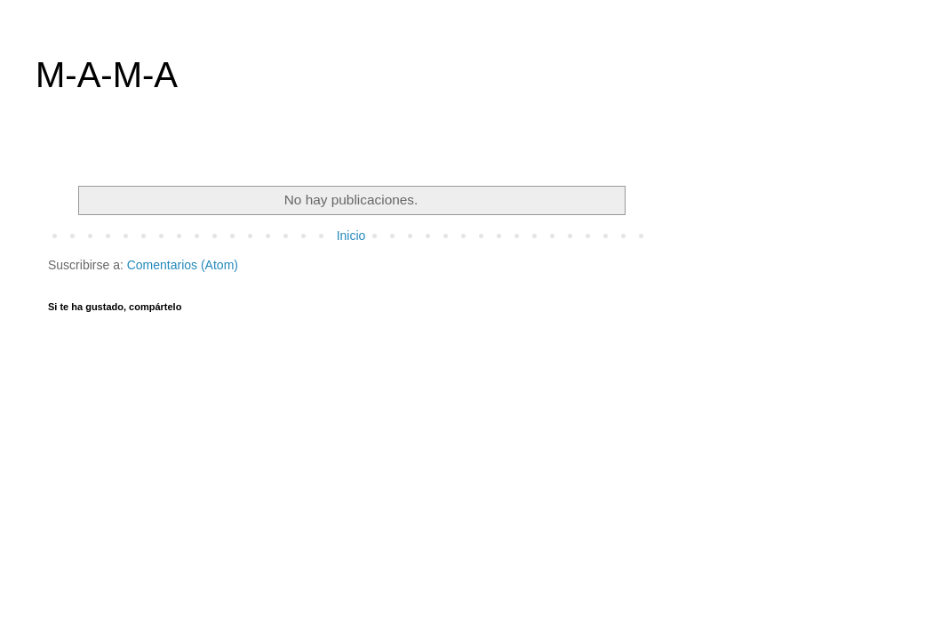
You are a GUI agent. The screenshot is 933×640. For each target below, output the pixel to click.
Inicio (351, 235)
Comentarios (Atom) (182, 265)
